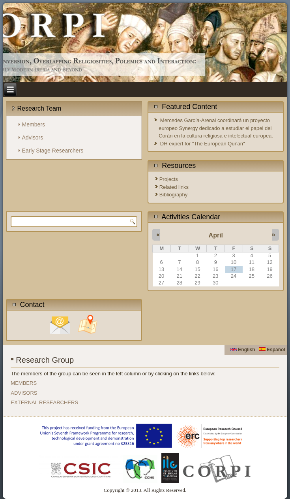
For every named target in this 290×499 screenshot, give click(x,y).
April (216, 235)
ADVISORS (24, 393)
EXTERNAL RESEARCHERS (44, 402)
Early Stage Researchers (53, 150)
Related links (174, 187)
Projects (168, 179)
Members (33, 124)
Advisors (32, 137)
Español (272, 349)
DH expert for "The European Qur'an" (202, 144)
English (242, 349)
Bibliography (173, 195)
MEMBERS (24, 383)
